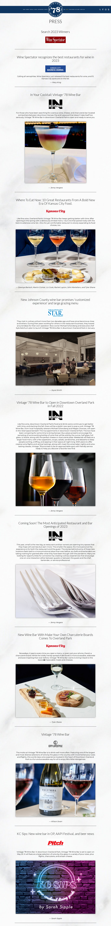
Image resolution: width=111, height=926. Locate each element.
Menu (24, 9)
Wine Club (82, 9)
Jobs (64, 9)
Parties (46, 9)
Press (67, 9)
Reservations (41, 9)
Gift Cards (77, 9)
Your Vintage (72, 9)
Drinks (27, 9)
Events (35, 9)
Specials (32, 9)
